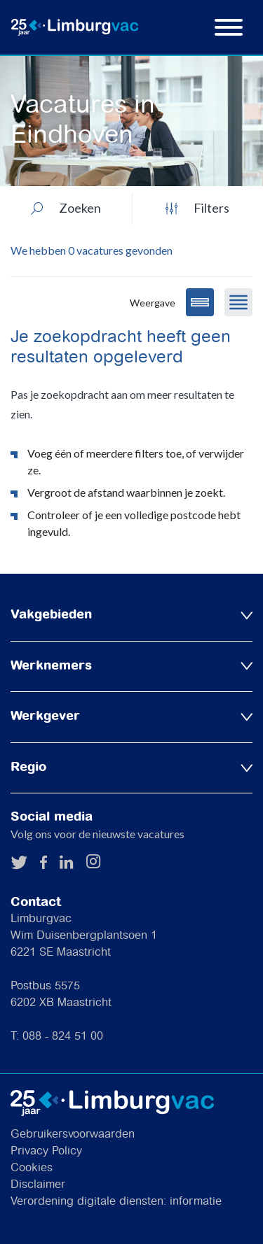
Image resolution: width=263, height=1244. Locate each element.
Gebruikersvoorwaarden (73, 1134)
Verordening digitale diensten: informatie (116, 1202)
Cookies (32, 1168)
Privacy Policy (46, 1151)
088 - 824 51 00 (62, 1036)
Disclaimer (38, 1185)
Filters (197, 207)
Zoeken (65, 207)
